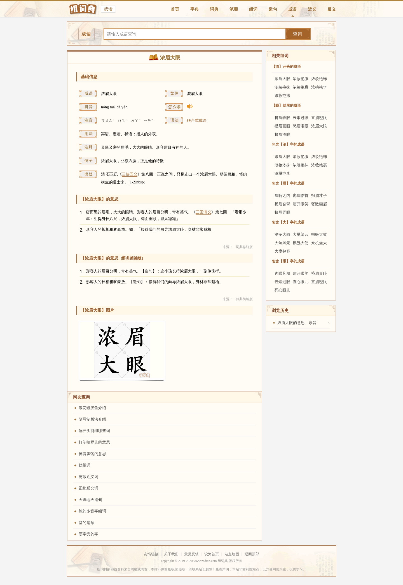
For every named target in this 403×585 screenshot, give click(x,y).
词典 (214, 9)
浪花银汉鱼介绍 (92, 408)
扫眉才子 (319, 196)
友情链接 (151, 554)
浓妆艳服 (300, 79)
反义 (331, 9)
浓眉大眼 (282, 79)
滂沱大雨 (282, 234)
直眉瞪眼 (319, 118)
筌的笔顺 (86, 523)
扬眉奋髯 (282, 204)
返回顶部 (252, 554)
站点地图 (231, 554)
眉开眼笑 (300, 204)
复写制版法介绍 (92, 419)
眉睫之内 (282, 196)
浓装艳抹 (282, 87)
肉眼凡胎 (282, 273)
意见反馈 (191, 554)
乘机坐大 (319, 243)
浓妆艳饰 (319, 79)
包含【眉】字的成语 (288, 183)
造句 (273, 9)
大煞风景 (282, 243)
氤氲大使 (300, 243)
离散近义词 (88, 477)
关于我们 (171, 554)
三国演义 (203, 212)
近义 (312, 9)
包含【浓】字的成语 (288, 144)
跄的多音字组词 (92, 511)
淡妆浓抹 (282, 165)
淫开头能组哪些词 (94, 431)
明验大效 (319, 234)
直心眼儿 (300, 282)
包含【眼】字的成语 (288, 261)
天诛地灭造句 (90, 500)
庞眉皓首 (300, 196)
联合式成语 (197, 120)
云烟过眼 (300, 118)
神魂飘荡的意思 (92, 454)
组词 (253, 9)
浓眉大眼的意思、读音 (297, 323)
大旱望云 (300, 234)
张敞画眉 (319, 204)
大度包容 (282, 251)
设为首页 (211, 554)
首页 (175, 9)
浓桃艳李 (319, 87)
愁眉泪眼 (300, 126)
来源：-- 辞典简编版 (238, 299)
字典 (194, 9)
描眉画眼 (282, 126)
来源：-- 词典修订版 (238, 247)
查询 (298, 34)
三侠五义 (129, 174)
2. (81, 230)
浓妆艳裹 (300, 87)
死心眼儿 (282, 290)
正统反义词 (88, 488)
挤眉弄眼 (282, 118)
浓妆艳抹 (282, 96)
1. (81, 212)
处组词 (84, 465)
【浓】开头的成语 (286, 66)
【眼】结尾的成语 (286, 105)
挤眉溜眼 (282, 134)
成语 (292, 9)
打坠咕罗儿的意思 (94, 442)
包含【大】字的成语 (288, 222)
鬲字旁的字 (88, 534)
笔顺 (233, 9)
